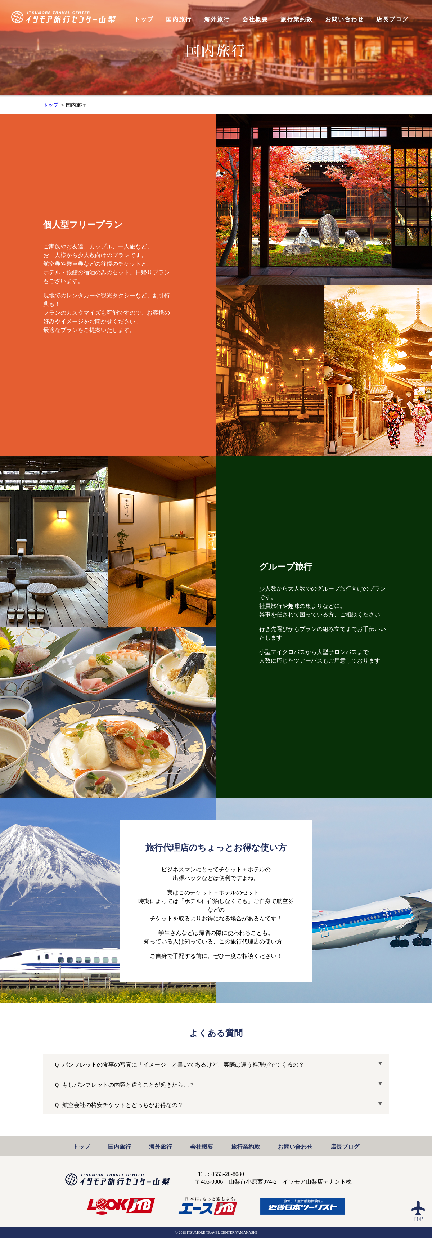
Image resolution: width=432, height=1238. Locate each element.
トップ (50, 105)
